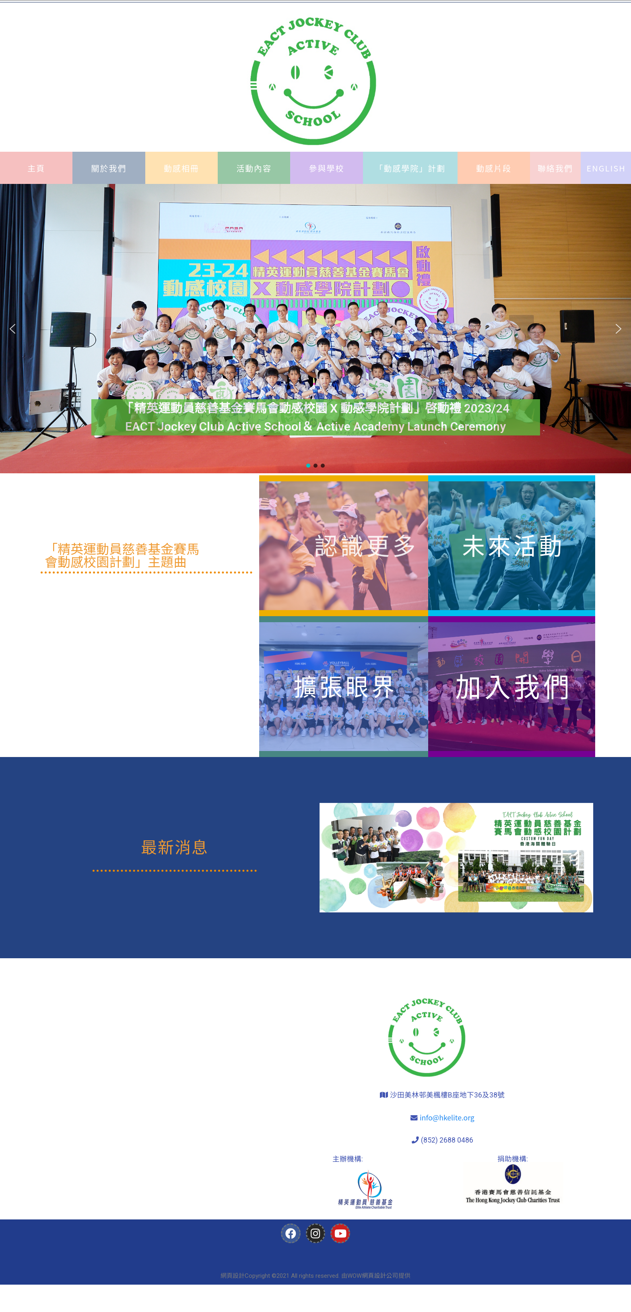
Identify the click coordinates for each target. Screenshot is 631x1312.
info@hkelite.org (447, 1117)
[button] (12, 328)
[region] (315, 328)
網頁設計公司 (380, 1275)
